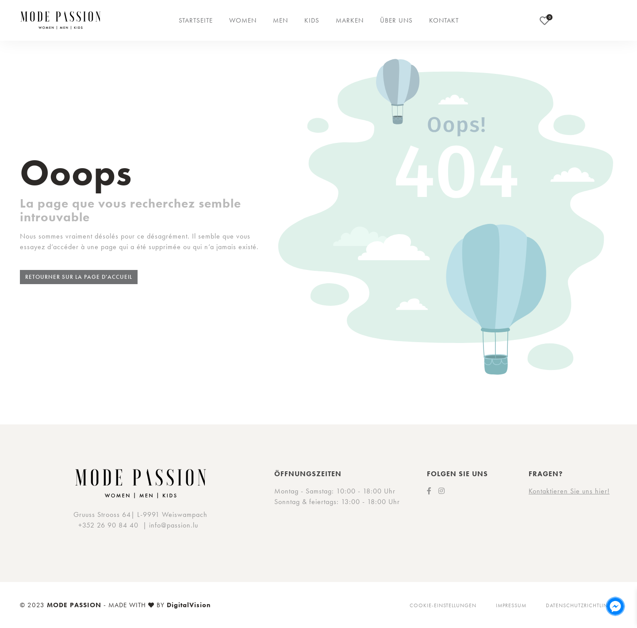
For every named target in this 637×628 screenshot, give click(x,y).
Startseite (196, 20)
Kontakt (444, 20)
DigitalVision (189, 605)
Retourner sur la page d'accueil (78, 277)
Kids (311, 20)
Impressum (511, 605)
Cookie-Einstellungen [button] (443, 605)
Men (280, 20)
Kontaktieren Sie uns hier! (569, 491)
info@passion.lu (173, 525)
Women (243, 20)
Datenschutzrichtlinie (579, 605)
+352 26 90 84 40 (108, 525)
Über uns (396, 20)
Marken (350, 20)
